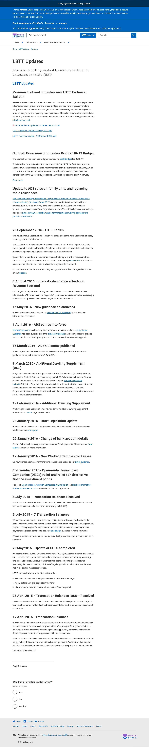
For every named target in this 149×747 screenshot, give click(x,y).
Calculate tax (31, 42)
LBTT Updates (24, 49)
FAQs (29, 412)
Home (15, 49)
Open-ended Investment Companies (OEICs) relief (45, 485)
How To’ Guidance (56, 334)
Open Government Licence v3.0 (55, 735)
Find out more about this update (27, 17)
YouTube (41, 721)
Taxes (16, 42)
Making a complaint (57, 726)
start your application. (112, 28)
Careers (25, 726)
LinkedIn (30, 721)
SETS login (89, 35)
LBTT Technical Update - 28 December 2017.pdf (37, 125)
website (22, 273)
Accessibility (43, 726)
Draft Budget (66, 159)
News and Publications (54, 42)
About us (16, 726)
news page (33, 430)
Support (33, 726)
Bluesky (18, 721)
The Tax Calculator (21, 330)
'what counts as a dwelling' (59, 312)
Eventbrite (75, 260)
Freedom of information (85, 726)
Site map (70, 726)
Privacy (98, 726)
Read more (18, 180)
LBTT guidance (82, 462)
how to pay (56, 531)
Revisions (34, 49)
